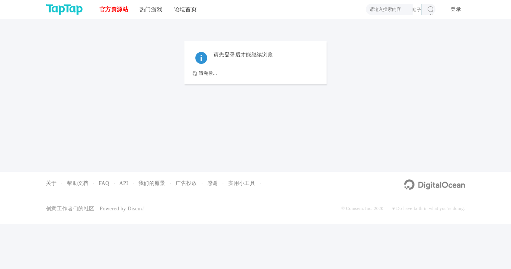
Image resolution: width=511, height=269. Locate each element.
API (123, 183)
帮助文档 (78, 183)
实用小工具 (241, 183)
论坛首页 (185, 9)
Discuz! (136, 208)
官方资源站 (114, 9)
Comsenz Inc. (359, 208)
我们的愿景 (151, 183)
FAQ (104, 183)
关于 (51, 183)
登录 (455, 9)
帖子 (416, 9)
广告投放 (186, 183)
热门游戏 (151, 9)
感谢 (212, 183)
